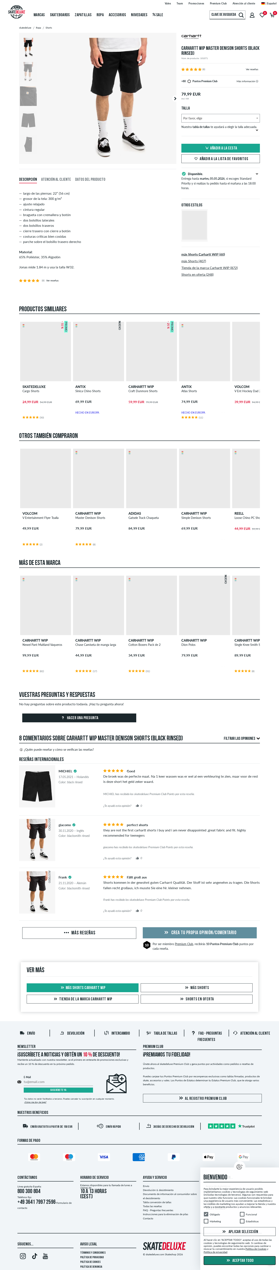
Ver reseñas (252, 69)
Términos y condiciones (93, 1252)
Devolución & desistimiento (158, 1190)
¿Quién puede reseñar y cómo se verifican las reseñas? (56, 750)
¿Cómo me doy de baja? (35, 1102)
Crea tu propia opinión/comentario (199, 932)
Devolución (72, 1033)
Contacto (148, 1218)
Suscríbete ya (58, 1090)
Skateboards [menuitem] (60, 15)
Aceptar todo (239, 1261)
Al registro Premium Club (202, 1098)
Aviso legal (88, 1244)
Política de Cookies (90, 1262)
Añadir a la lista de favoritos (220, 159)
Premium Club (184, 944)
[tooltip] (257, 81)
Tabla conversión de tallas (157, 1202)
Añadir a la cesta (220, 148)
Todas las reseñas (152, 1206)
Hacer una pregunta (79, 718)
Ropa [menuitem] (100, 15)
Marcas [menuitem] (39, 15)
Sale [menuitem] (158, 15)
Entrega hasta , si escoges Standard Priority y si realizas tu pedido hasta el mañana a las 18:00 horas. (220, 180)
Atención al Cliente (251, 1033)
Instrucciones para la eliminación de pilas (165, 1214)
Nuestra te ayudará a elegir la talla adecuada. (219, 128)
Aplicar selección (239, 1232)
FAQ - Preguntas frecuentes (158, 1210)
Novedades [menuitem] (139, 15)
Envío (27, 1033)
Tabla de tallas (161, 1033)
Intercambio (117, 1033)
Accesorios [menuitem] (117, 15)
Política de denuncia (91, 1267)
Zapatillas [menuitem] (83, 15)
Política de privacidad (92, 1257)
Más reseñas (79, 933)
